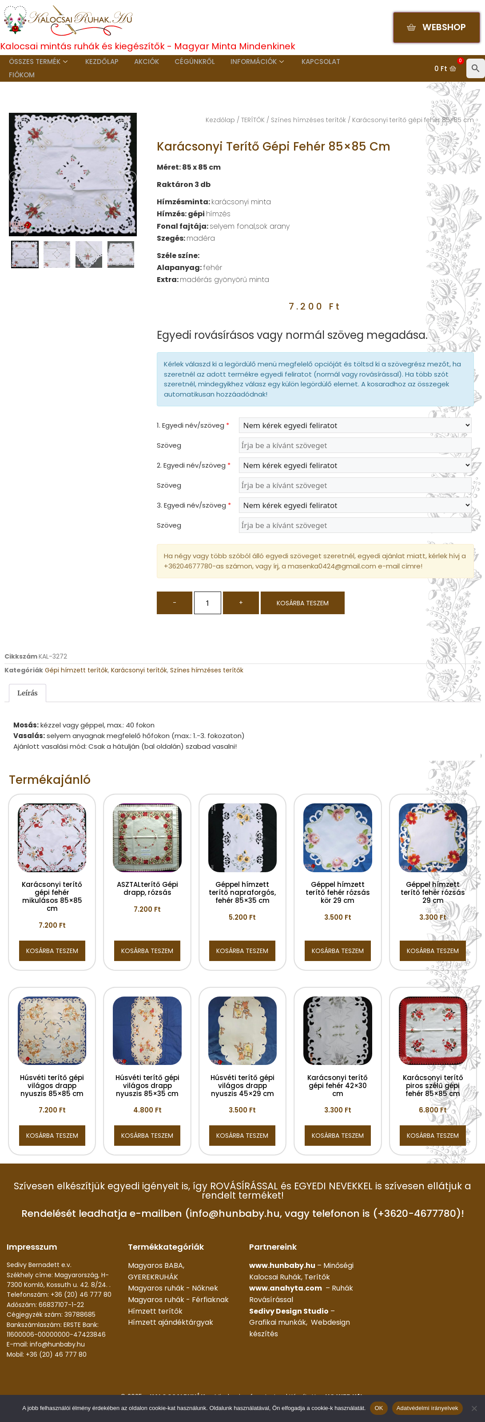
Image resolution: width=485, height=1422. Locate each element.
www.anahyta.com (285, 1288)
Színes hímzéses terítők (308, 119)
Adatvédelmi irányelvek (427, 1408)
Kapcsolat (308, 61)
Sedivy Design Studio (289, 1311)
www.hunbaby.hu (282, 1265)
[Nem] (473, 1408)
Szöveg (169, 445)
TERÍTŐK (253, 119)
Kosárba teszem (303, 603)
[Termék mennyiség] (208, 603)
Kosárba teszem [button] (52, 950)
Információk (246, 61)
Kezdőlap (98, 61)
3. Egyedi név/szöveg (194, 505)
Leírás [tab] (27, 693)
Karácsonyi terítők (139, 670)
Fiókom (19, 74)
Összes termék (36, 61)
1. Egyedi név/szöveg (193, 425)
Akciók (140, 61)
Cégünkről (186, 61)
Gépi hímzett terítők (76, 670)
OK (378, 1408)
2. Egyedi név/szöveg (194, 465)
